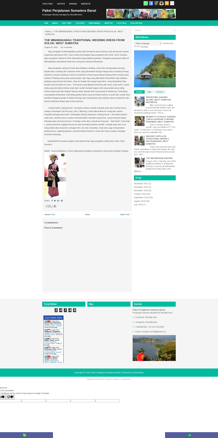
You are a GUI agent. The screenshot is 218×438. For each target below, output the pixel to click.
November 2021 (141, 183)
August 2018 (139, 201)
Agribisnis (73, 4)
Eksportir (61, 4)
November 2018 (141, 190)
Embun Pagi (109, 23)
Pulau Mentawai (136, 23)
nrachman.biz (126, 379)
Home (46, 23)
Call (26, 435)
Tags (149, 92)
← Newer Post (48, 214)
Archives (159, 92)
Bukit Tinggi (66, 23)
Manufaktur (85, 4)
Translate (141, 47)
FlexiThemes (99, 379)
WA (191, 435)
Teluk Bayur (80, 23)
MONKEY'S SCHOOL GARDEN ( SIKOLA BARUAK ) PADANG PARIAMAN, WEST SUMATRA (160, 119)
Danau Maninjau (94, 23)
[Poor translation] (10, 397)
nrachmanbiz (138, 372)
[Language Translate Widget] (148, 43)
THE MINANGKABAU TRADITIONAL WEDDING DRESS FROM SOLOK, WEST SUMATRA (84, 42)
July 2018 (138, 204)
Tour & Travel (47, 4)
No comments (66, 47)
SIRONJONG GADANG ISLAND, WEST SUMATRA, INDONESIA (158, 99)
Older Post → (126, 214)
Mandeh (55, 23)
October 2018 (140, 194)
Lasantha (115, 379)
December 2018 (141, 187)
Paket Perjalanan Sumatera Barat (69, 10)
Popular (139, 92)
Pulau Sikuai (121, 23)
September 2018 (141, 197)
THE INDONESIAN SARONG (159, 158)
